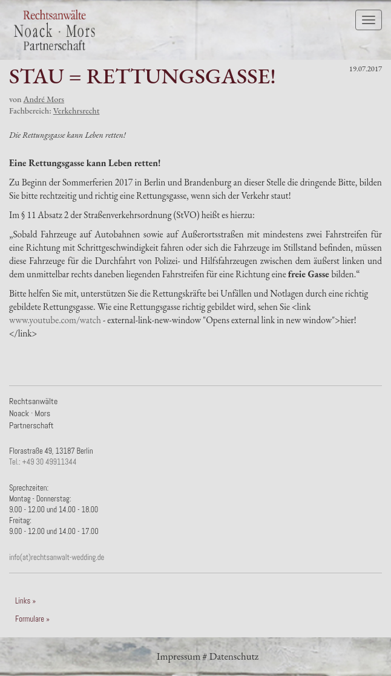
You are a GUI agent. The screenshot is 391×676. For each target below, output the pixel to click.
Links (22, 601)
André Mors (44, 99)
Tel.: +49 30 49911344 (42, 462)
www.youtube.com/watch (55, 320)
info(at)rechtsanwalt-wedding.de (56, 557)
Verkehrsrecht (76, 110)
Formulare (29, 619)
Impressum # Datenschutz (207, 656)
